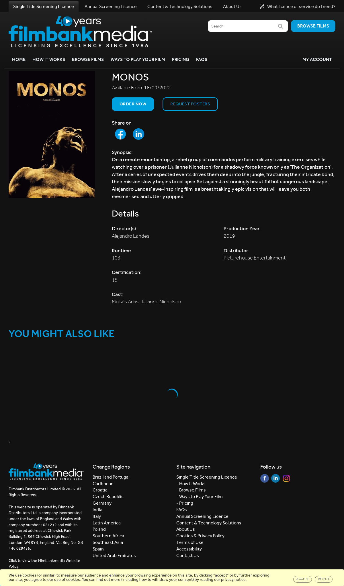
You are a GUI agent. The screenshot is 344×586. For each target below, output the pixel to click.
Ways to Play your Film (138, 59)
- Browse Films (191, 490)
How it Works (48, 59)
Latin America (107, 523)
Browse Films (88, 59)
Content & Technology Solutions (179, 6)
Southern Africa (108, 535)
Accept (302, 579)
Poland (99, 529)
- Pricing (184, 503)
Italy (97, 516)
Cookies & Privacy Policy (200, 535)
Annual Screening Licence (111, 6)
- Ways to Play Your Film (199, 496)
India (97, 509)
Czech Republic (108, 496)
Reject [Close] (323, 579)
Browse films (313, 26)
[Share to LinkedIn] (138, 134)
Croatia (100, 490)
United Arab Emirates (114, 555)
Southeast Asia (108, 542)
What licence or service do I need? (297, 6)
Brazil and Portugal (111, 477)
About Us (232, 6)
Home (19, 59)
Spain (98, 549)
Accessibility (189, 549)
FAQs (201, 59)
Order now (133, 104)
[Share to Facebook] (120, 134)
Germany (102, 503)
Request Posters (190, 104)
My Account (317, 59)
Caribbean (103, 483)
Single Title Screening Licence (43, 6)
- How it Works (191, 483)
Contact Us (187, 555)
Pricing (180, 59)
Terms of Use (190, 542)
